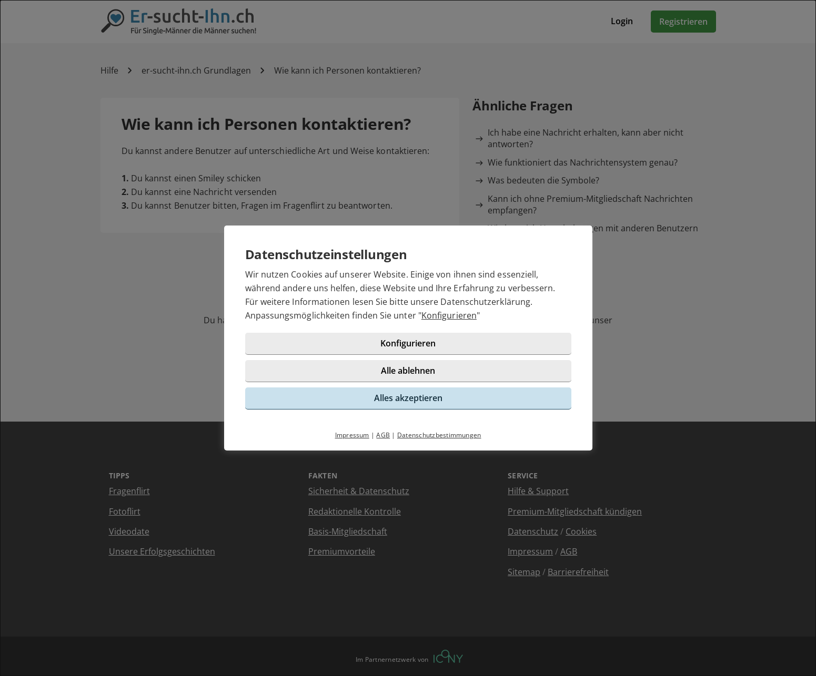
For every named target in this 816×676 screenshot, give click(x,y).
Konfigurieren (449, 315)
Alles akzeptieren (408, 398)
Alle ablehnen (408, 370)
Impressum (352, 435)
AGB (383, 435)
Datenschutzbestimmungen (439, 435)
